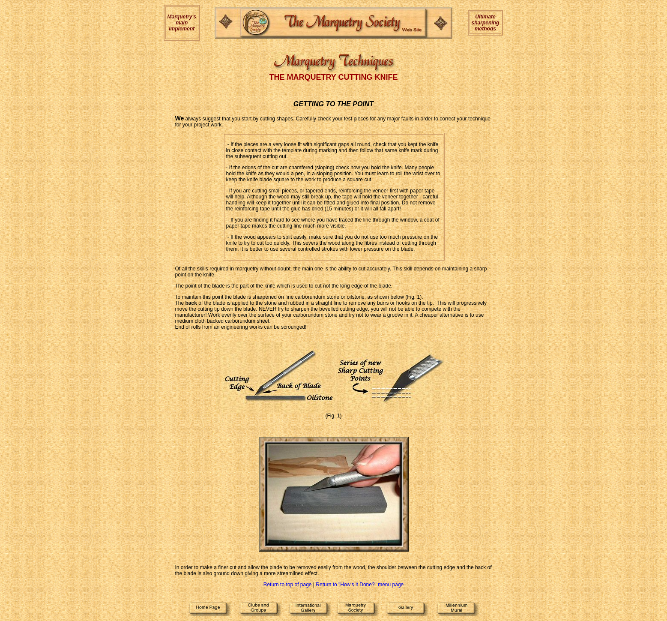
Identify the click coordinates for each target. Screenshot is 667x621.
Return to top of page (287, 585)
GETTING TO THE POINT (333, 104)
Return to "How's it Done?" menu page (360, 585)
